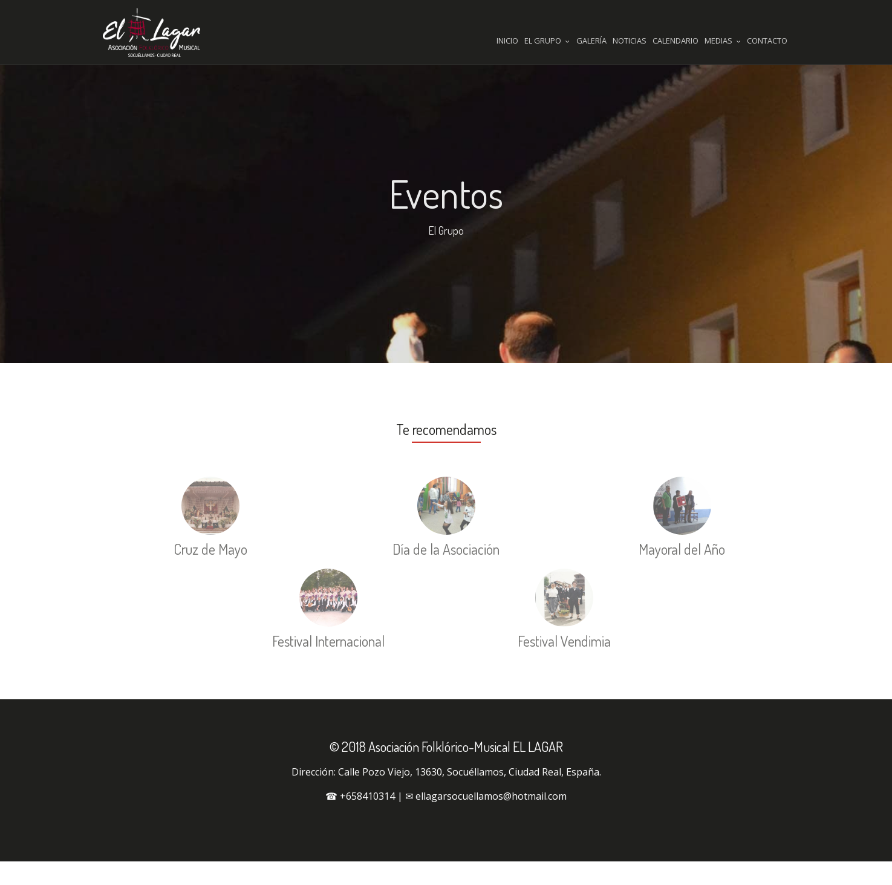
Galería (591, 40)
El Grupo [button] (547, 40)
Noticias (629, 40)
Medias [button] (723, 40)
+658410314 (367, 819)
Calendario (675, 40)
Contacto (767, 40)
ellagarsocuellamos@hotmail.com (491, 819)
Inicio (507, 40)
